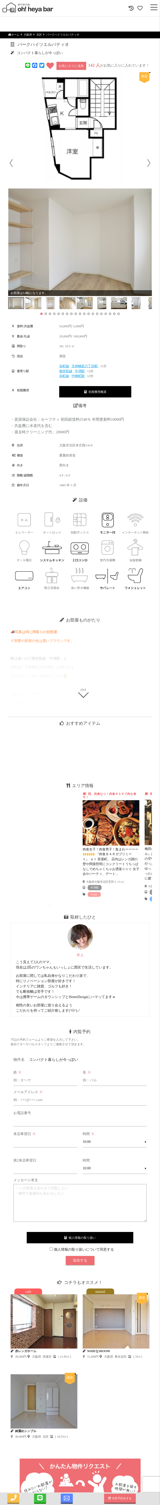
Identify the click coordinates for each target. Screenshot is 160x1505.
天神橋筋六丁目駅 (85, 366)
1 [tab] (49, 905)
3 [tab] (65, 905)
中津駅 (80, 371)
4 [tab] (72, 905)
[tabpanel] (111, 844)
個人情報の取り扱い (80, 1238)
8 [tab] (102, 905)
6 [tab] (87, 905)
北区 (39, 34)
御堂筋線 (65, 371)
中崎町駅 (78, 376)
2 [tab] (57, 905)
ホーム (13, 34)
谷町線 (64, 366)
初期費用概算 (95, 392)
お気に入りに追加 (71, 66)
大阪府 (28, 34)
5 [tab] (80, 905)
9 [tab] (110, 905)
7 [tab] (95, 905)
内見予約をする (120, 1498)
